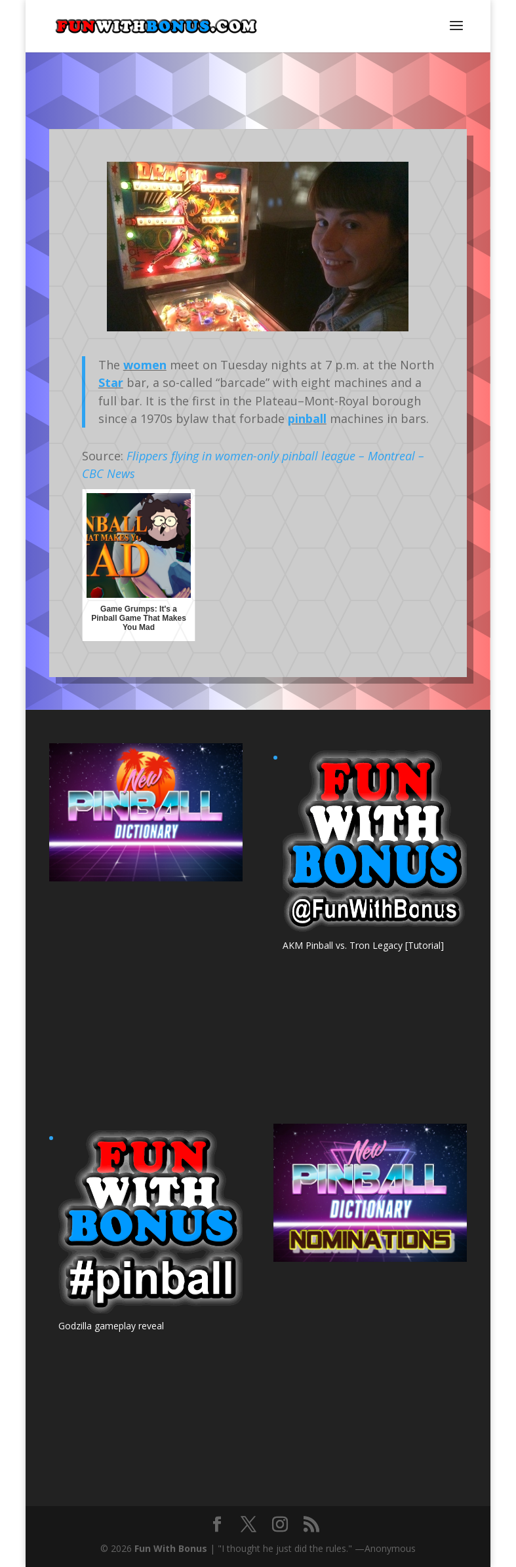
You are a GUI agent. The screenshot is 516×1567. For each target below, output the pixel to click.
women (145, 365)
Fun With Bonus (170, 1548)
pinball (307, 418)
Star (110, 382)
